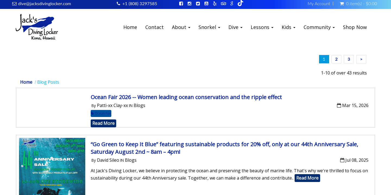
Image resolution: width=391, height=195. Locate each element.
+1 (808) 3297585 (139, 3)
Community (319, 27)
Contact (154, 27)
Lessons (262, 27)
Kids (288, 27)
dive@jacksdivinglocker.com (44, 3)
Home (130, 27)
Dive (235, 27)
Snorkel (209, 27)
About (181, 27)
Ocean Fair (101, 113)
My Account (319, 3)
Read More (103, 123)
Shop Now (355, 27)
